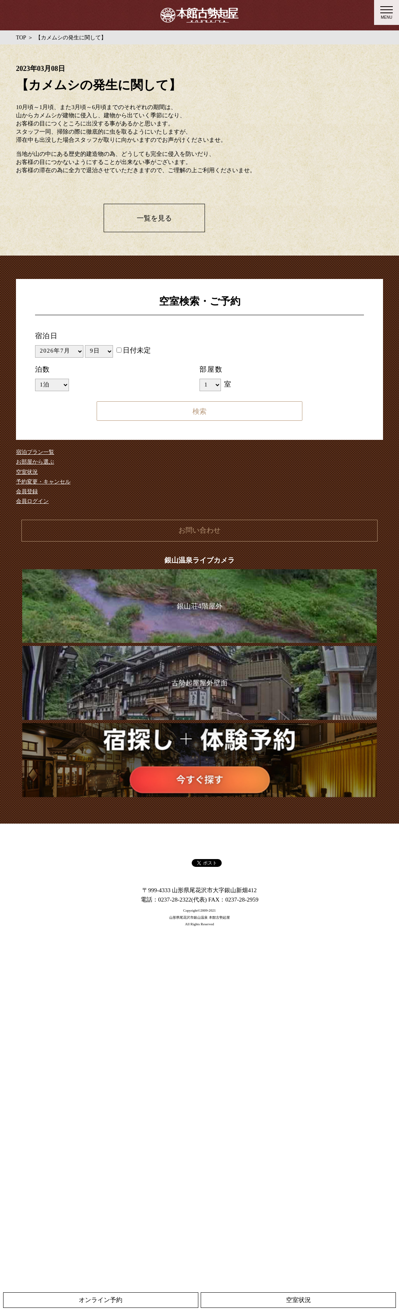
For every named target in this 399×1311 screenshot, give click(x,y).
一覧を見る (154, 218)
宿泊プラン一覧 (35, 452)
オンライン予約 (100, 1300)
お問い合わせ (199, 530)
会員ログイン (32, 501)
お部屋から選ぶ (35, 462)
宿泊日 (46, 336)
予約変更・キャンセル (43, 482)
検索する (199, 411)
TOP (21, 38)
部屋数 (211, 369)
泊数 (43, 369)
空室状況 (27, 472)
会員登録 (27, 491)
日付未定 (134, 350)
